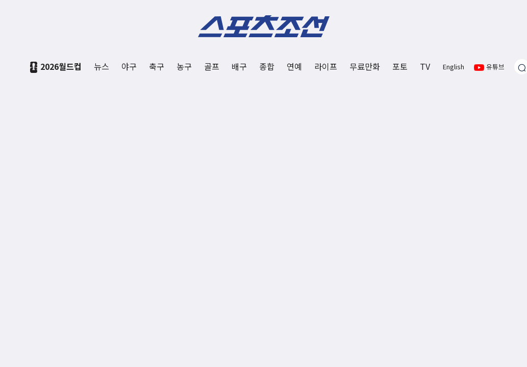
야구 (129, 66)
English (453, 66)
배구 (239, 66)
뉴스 (101, 66)
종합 (266, 66)
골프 (211, 66)
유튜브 (489, 66)
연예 (294, 66)
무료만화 (364, 66)
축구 (156, 66)
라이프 (325, 66)
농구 (184, 66)
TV (425, 66)
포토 (400, 66)
